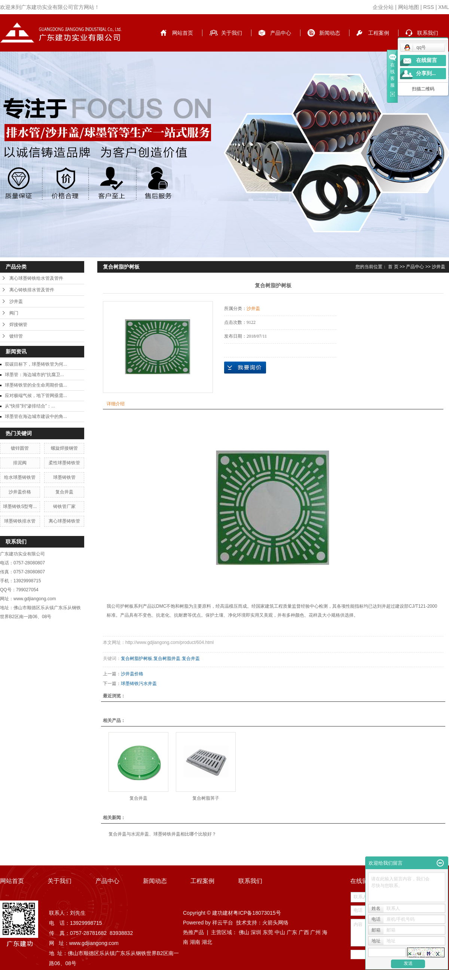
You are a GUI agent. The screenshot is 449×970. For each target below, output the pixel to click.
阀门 (13, 313)
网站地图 (408, 7)
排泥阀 (20, 462)
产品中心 (280, 33)
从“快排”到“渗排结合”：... (30, 406)
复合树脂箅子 (205, 798)
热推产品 (193, 932)
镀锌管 (16, 336)
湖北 (207, 942)
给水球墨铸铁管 (20, 477)
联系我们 (427, 33)
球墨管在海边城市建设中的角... (36, 416)
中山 (280, 932)
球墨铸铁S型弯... (20, 506)
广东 (292, 932)
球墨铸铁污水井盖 (139, 683)
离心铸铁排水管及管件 (31, 289)
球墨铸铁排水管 (20, 521)
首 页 (393, 266)
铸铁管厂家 (64, 506)
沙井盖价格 (20, 492)
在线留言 (426, 60)
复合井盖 (64, 492)
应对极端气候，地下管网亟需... (36, 395)
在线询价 (245, 368)
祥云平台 (222, 923)
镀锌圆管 (20, 448)
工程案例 (378, 33)
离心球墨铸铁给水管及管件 (36, 278)
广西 (304, 932)
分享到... (426, 73)
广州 (315, 932)
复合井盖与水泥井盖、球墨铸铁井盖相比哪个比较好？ (162, 834)
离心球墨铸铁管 (64, 521)
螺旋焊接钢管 (64, 448)
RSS (428, 7)
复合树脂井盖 (166, 658)
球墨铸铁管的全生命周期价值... (36, 385)
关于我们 (231, 33)
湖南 (195, 942)
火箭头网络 (275, 923)
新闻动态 (329, 33)
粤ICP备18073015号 (257, 913)
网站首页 (182, 33)
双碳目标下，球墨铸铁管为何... (36, 364)
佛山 (244, 932)
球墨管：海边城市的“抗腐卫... (34, 374)
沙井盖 (16, 301)
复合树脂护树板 (136, 658)
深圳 (256, 932)
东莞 (268, 932)
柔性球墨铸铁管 (64, 462)
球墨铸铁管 (64, 477)
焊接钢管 (18, 324)
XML (443, 7)
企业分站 (383, 7)
